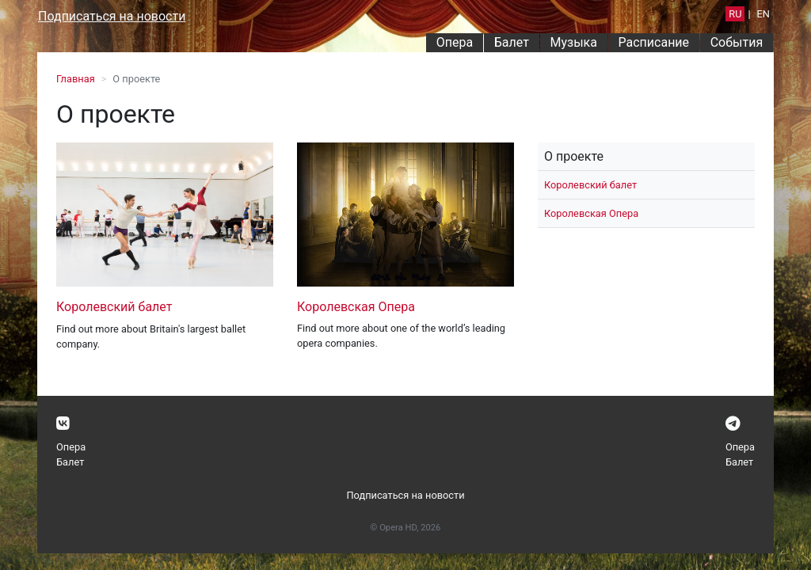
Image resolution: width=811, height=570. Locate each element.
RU (735, 14)
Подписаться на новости (111, 16)
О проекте (573, 156)
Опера (454, 42)
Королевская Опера (356, 306)
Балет (511, 42)
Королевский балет (114, 306)
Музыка (573, 42)
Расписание (654, 42)
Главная (75, 79)
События (736, 42)
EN (763, 14)
